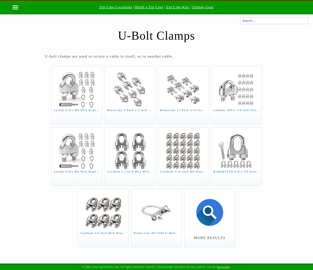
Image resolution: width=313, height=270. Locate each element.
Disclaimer (223, 267)
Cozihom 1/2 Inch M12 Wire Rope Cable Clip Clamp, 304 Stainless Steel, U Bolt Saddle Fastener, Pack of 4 (130, 171)
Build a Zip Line (149, 7)
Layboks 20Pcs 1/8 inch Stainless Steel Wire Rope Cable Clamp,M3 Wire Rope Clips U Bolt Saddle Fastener (236, 110)
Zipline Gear (203, 7)
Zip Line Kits (177, 7)
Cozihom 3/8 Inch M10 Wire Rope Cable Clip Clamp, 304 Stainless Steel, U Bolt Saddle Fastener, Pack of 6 (103, 233)
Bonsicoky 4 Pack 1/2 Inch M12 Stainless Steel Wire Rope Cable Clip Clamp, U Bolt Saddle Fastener (130, 110)
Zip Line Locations (115, 7)
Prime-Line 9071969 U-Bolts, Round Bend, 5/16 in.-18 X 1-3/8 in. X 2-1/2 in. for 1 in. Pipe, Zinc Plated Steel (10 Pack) (156, 233)
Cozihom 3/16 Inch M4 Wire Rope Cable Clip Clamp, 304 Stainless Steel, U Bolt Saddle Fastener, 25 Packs (183, 171)
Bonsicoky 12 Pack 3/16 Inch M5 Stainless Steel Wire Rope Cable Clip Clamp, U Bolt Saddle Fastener (183, 110)
